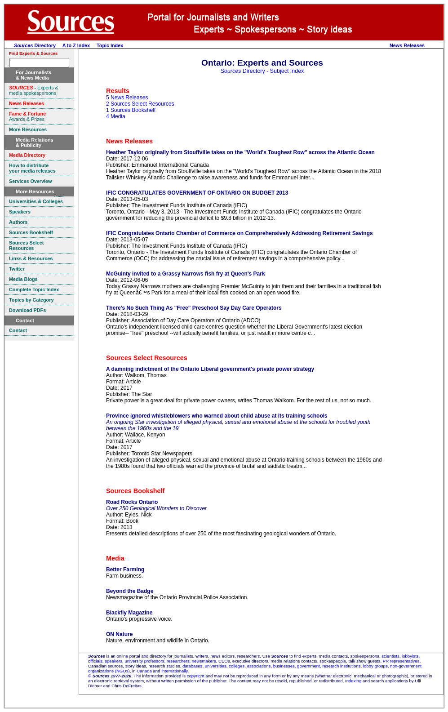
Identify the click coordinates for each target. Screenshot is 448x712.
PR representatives (401, 661)
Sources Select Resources (146, 357)
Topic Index (110, 45)
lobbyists (410, 656)
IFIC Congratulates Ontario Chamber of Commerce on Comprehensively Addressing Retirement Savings (239, 233)
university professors (144, 661)
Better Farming (125, 569)
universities (215, 665)
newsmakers (204, 661)
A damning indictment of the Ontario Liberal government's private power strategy (210, 369)
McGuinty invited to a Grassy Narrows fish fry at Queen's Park (185, 274)
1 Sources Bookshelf (130, 110)
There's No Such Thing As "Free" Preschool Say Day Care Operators (194, 308)
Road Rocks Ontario (132, 502)
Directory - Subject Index (262, 71)
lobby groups (375, 665)
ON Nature (119, 634)
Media (115, 558)
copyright (195, 675)
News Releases (407, 45)
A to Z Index (76, 45)
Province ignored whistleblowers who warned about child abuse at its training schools (217, 416)
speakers (113, 661)
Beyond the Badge (129, 591)
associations (259, 665)
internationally (174, 670)
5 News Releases (127, 97)
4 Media (115, 116)
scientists (390, 656)
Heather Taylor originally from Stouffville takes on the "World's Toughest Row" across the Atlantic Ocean (240, 152)
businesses (284, 665)
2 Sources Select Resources (140, 104)
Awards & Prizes (27, 116)
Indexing (353, 680)
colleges (236, 665)
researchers (178, 661)
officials (95, 661)
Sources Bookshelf (135, 490)
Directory (35, 45)
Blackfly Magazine (129, 613)
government (308, 665)
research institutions (341, 665)
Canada (144, 670)
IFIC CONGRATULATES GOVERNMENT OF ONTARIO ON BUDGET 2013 (197, 193)
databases (192, 665)
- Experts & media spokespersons (33, 90)
